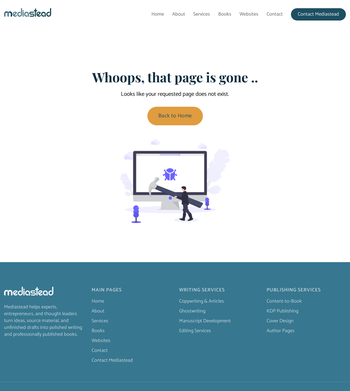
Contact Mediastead (318, 14)
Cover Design (280, 321)
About (178, 14)
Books (224, 14)
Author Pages (280, 331)
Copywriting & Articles (201, 301)
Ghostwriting (192, 311)
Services (201, 14)
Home (157, 14)
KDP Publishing (282, 311)
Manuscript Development (205, 321)
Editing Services (195, 331)
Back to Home (175, 115)
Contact (275, 14)
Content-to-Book (284, 301)
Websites (249, 14)
